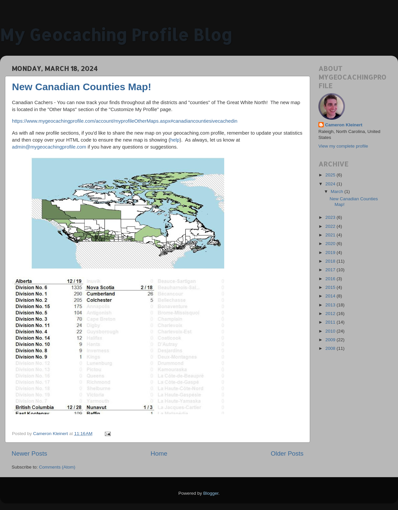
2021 (331, 234)
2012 (331, 313)
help (174, 140)
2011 (331, 322)
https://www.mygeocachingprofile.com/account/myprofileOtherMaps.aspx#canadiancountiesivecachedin (124, 121)
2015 (331, 287)
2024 (331, 183)
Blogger (211, 493)
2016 (331, 278)
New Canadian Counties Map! (81, 86)
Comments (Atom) (57, 467)
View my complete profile (343, 146)
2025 (331, 174)
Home (159, 453)
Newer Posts (29, 453)
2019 (331, 252)
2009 (331, 339)
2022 (331, 226)
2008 (331, 348)
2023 (331, 217)
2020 (331, 243)
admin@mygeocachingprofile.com (49, 147)
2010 (331, 331)
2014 (331, 295)
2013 (331, 304)
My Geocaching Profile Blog (116, 34)
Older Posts (287, 453)
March (337, 191)
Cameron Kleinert (344, 124)
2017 (331, 269)
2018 (331, 261)
